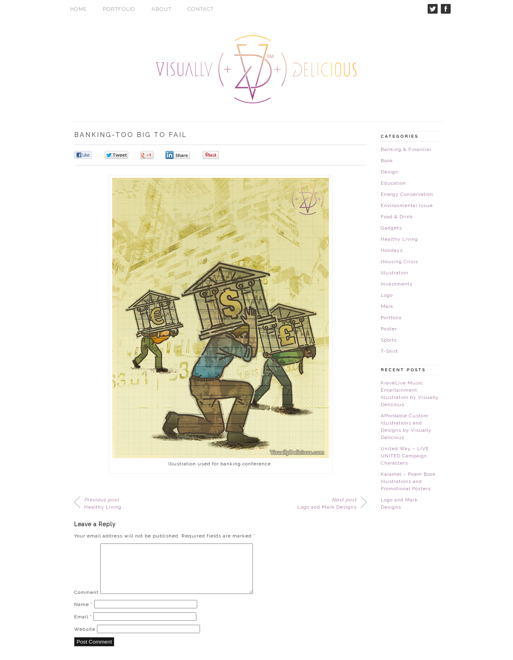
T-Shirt (389, 351)
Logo (387, 295)
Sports (389, 340)
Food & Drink (397, 216)
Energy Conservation (407, 194)
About (161, 9)
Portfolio (119, 9)
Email (83, 626)
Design (389, 172)
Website (84, 639)
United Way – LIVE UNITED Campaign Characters (405, 456)
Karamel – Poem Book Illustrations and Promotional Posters (408, 481)
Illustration (394, 273)
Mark (387, 306)
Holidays (392, 250)
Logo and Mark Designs (327, 503)
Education (393, 183)
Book (387, 160)
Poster (389, 329)
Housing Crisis (399, 261)
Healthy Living (102, 503)
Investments (396, 284)
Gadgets (391, 228)
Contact (201, 9)
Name (83, 614)
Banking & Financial (406, 149)
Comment (86, 602)
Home (78, 9)
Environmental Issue (407, 205)
